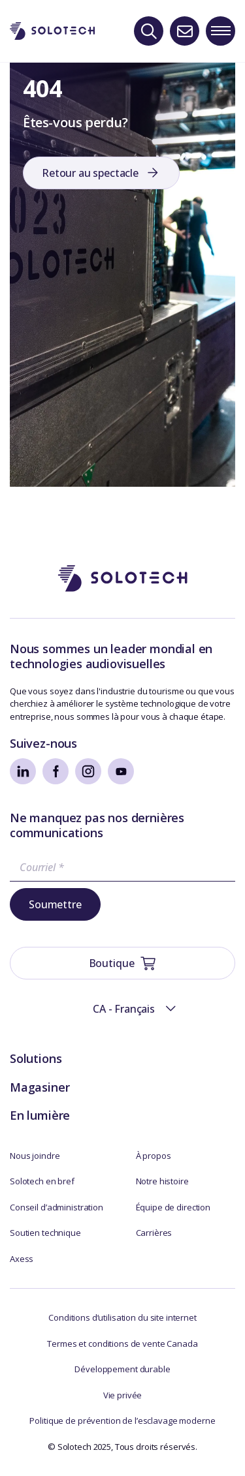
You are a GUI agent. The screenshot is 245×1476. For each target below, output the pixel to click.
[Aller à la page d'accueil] (122, 578)
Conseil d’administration (56, 1207)
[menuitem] (123, 1008)
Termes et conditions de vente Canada (122, 1343)
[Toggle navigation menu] (220, 31)
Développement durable (122, 1369)
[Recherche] (148, 31)
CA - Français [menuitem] (124, 1009)
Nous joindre (34, 1155)
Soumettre (55, 904)
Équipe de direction (173, 1207)
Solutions (35, 1058)
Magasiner (39, 1087)
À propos (153, 1155)
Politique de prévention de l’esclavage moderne (122, 1420)
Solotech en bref (42, 1181)
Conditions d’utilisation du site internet (122, 1317)
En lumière (40, 1115)
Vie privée (122, 1395)
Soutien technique (45, 1232)
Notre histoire (162, 1181)
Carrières (154, 1232)
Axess (21, 1259)
